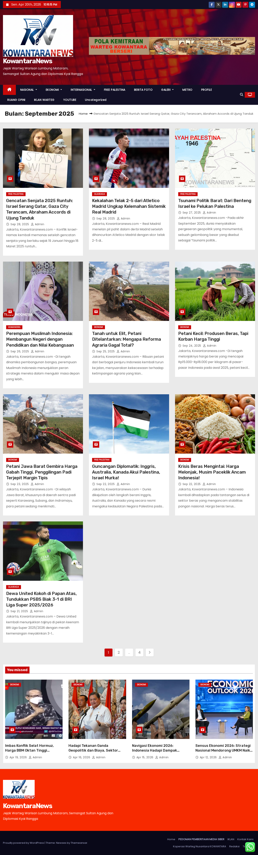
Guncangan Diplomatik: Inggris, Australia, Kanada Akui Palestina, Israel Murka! (126, 472)
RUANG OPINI (16, 100)
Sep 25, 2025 (106, 351)
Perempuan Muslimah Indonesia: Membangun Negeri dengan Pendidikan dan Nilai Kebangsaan (40, 339)
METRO (187, 90)
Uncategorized (96, 100)
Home (83, 114)
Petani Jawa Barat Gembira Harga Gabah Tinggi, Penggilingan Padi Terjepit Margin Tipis (41, 472)
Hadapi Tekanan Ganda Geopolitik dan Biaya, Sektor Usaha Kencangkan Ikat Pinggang (93, 752)
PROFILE (206, 90)
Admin (37, 224)
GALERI (167, 90)
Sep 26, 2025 (20, 351)
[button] (241, 94)
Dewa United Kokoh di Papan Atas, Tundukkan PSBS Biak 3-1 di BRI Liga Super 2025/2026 (41, 599)
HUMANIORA (14, 327)
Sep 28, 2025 (20, 224)
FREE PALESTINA (114, 90)
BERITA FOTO (143, 90)
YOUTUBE (69, 100)
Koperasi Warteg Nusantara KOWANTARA (199, 846)
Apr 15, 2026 (145, 757)
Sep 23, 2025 (20, 484)
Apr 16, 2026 (82, 757)
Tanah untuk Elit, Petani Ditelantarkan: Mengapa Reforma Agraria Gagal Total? (126, 339)
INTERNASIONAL (83, 90)
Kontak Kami (245, 839)
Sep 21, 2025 (19, 611)
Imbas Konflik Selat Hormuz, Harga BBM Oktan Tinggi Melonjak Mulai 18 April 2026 (29, 750)
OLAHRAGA (99, 194)
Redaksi (234, 846)
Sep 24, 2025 (192, 346)
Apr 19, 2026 (19, 757)
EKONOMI (54, 90)
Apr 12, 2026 (209, 757)
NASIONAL (28, 90)
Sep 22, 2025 (106, 484)
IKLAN (231, 839)
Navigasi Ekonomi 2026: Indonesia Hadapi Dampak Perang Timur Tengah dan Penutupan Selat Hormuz (154, 752)
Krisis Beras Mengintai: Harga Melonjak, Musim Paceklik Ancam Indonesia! (212, 472)
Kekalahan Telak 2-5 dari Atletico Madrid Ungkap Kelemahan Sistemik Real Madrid (129, 206)
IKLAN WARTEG (44, 100)
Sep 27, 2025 (192, 213)
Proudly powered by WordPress (24, 843)
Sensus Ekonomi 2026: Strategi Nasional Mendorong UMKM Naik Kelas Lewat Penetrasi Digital (223, 750)
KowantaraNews (27, 61)
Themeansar (79, 843)
